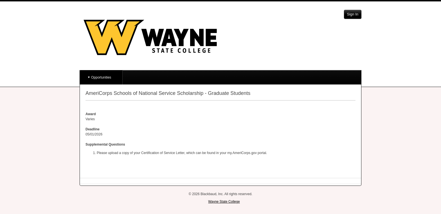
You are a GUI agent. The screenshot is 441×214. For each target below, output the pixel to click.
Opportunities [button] (101, 77)
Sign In (352, 14)
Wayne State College (224, 202)
